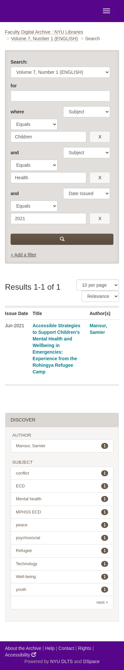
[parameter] (86, 111)
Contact (66, 648)
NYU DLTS (61, 661)
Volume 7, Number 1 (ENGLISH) (44, 38)
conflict (62, 473)
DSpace (91, 661)
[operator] (34, 124)
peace (62, 525)
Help (50, 648)
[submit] (62, 239)
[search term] (48, 136)
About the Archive (23, 648)
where (17, 111)
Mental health (62, 499)
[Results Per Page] (97, 285)
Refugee (62, 551)
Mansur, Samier (62, 446)
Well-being (62, 577)
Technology (62, 564)
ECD (62, 486)
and (15, 152)
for (14, 85)
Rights (84, 648)
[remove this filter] (100, 136)
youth (62, 590)
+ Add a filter (23, 254)
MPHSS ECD (62, 512)
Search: (19, 62)
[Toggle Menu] (106, 10)
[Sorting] (100, 296)
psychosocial (62, 538)
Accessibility (20, 654)
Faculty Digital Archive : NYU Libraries (44, 32)
